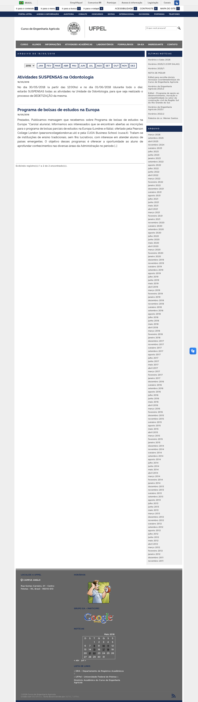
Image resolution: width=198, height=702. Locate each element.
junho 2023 (153, 155)
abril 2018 (153, 327)
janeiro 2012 (154, 554)
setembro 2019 (155, 270)
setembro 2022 (155, 162)
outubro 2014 (155, 452)
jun (82, 65)
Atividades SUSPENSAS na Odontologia (55, 77)
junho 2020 (154, 239)
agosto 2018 (154, 314)
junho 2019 (153, 280)
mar (57, 65)
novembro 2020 (156, 222)
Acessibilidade (126, 8)
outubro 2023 (155, 148)
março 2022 (154, 178)
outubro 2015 (155, 422)
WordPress (37, 697)
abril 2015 (153, 432)
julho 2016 (153, 395)
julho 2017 (153, 358)
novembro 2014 (156, 449)
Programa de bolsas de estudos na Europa (58, 109)
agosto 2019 (154, 273)
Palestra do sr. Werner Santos (163, 118)
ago (99, 65)
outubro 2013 (155, 493)
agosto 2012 (154, 530)
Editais (111, 14)
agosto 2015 (154, 425)
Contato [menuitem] (172, 44)
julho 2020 (153, 236)
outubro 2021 (155, 192)
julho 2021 (153, 199)
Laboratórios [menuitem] (105, 44)
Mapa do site (170, 8)
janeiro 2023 (154, 158)
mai (74, 65)
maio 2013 (153, 510)
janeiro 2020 (154, 256)
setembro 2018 (155, 310)
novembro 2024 (156, 145)
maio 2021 (153, 206)
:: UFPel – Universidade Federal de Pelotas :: (96, 677)
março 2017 (154, 371)
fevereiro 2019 (155, 293)
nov (124, 65)
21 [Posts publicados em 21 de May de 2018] (90, 653)
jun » (83, 660)
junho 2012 (153, 537)
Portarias (159, 14)
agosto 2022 (154, 165)
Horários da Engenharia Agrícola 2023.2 (160, 87)
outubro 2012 (155, 524)
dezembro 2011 (155, 557)
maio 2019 (153, 283)
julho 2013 (153, 503)
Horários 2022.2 (156, 114)
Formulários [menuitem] (125, 44)
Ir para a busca (71, 8)
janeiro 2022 (154, 185)
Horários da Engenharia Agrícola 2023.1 (160, 108)
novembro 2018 (156, 304)
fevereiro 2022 (155, 182)
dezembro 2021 (156, 189)
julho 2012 (153, 534)
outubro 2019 (155, 266)
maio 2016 (153, 402)
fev (49, 65)
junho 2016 (153, 398)
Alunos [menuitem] (36, 44)
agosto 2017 (154, 354)
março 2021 (154, 212)
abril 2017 (153, 368)
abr (65, 65)
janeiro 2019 (154, 297)
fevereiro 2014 (155, 480)
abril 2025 (153, 141)
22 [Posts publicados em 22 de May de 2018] (94, 653)
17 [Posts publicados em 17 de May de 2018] (104, 649)
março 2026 (154, 134)
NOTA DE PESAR (156, 73)
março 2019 (154, 290)
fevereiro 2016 (155, 412)
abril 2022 (153, 175)
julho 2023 (153, 151)
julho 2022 (153, 168)
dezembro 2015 (156, 415)
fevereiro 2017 (155, 375)
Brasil (28, 2)
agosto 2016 (154, 392)
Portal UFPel (25, 14)
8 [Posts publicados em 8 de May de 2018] (94, 645)
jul (91, 65)
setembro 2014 (155, 456)
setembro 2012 (155, 527)
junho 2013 (153, 507)
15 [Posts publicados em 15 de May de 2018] (94, 649)
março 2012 (154, 547)
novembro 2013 (156, 490)
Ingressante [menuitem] (155, 44)
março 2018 (154, 331)
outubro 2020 (155, 226)
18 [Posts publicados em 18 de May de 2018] (108, 649)
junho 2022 (153, 172)
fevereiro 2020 (155, 253)
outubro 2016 (155, 385)
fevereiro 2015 (155, 439)
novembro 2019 (156, 263)
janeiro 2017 (154, 378)
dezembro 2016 (156, 381)
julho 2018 (153, 317)
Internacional (126, 14)
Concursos (97, 14)
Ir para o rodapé (93, 8)
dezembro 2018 (156, 300)
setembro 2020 (156, 229)
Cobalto (83, 14)
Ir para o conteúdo (27, 8)
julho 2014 (153, 463)
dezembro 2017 (156, 341)
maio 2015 (153, 429)
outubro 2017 (155, 348)
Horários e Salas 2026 (159, 60)
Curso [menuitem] (24, 44)
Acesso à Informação (48, 14)
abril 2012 (153, 544)
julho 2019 (153, 277)
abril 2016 (153, 405)
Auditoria (69, 14)
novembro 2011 (155, 561)
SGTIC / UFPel (72, 697)
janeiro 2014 (154, 483)
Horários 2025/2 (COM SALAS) (164, 64)
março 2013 (154, 513)
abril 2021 (153, 209)
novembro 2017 (156, 344)
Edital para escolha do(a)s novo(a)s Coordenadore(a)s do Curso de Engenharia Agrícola (164, 79)
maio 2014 (153, 469)
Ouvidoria (144, 14)
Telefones (174, 14)
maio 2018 (153, 324)
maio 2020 (153, 243)
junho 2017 (153, 361)
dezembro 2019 (156, 260)
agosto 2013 (154, 500)
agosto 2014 (154, 459)
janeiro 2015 (154, 442)
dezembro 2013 (156, 486)
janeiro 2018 (154, 337)
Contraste (149, 8)
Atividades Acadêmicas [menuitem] (78, 44)
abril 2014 (153, 473)
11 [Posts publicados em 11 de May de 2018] (108, 645)
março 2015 (154, 436)
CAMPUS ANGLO (30, 580)
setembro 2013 (155, 496)
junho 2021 (153, 202)
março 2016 (154, 408)
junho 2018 (153, 321)
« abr (76, 660)
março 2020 (154, 249)
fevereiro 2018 (155, 334)
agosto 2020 (154, 233)
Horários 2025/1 (156, 68)
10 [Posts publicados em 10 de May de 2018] (103, 645)
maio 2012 (153, 540)
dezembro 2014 (156, 446)
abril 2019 (153, 287)
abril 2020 (153, 246)
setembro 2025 (155, 138)
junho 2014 (153, 466)
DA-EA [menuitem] (140, 44)
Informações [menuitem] (53, 44)
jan (40, 65)
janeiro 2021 (154, 219)
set (108, 65)
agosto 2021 (154, 195)
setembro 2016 (155, 388)
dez (132, 65)
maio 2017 (153, 365)
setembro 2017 (155, 351)
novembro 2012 (156, 520)
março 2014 (154, 476)
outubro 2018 (155, 307)
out (116, 65)
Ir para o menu (50, 8)
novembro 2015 (156, 419)
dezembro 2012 (156, 517)
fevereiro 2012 (155, 551)
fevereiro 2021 (155, 216)
